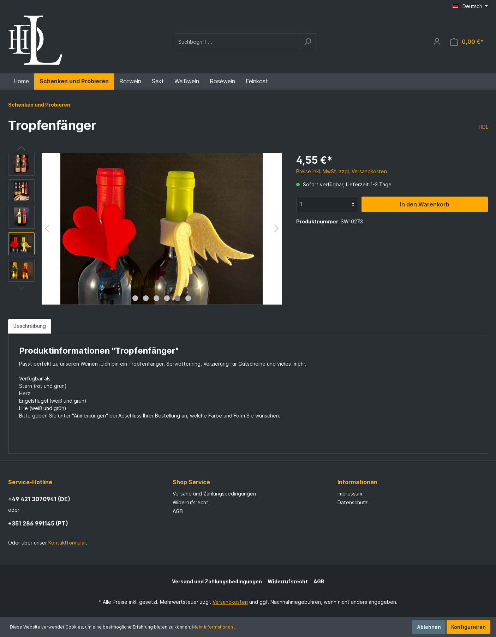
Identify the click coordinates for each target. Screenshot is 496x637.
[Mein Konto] (437, 42)
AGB (178, 511)
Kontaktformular (67, 543)
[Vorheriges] (47, 228)
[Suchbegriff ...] (237, 41)
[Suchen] (307, 41)
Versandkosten (230, 602)
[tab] (29, 326)
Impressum (349, 494)
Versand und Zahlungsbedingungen (214, 494)
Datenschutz (352, 502)
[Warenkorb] (467, 42)
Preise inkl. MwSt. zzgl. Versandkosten (341, 171)
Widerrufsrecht (190, 502)
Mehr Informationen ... (214, 627)
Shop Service (191, 482)
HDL (483, 127)
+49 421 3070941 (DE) (39, 499)
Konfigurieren (468, 627)
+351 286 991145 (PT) (38, 523)
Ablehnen (429, 627)
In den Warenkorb (424, 204)
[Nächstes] (276, 228)
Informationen (357, 482)
